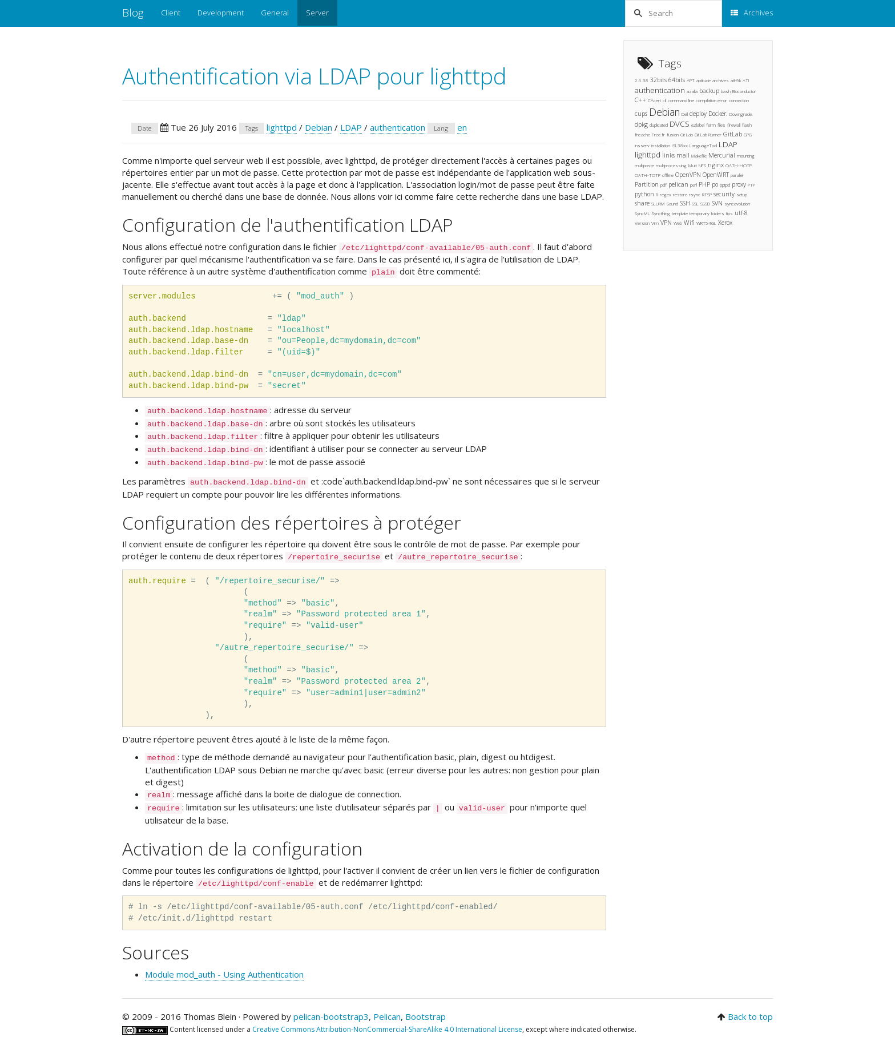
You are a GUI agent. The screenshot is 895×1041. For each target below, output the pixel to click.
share (642, 203)
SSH (685, 203)
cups (641, 114)
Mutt (692, 165)
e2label (697, 125)
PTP (751, 184)
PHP (704, 184)
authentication (397, 127)
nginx (716, 165)
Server (317, 12)
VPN (666, 223)
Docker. (718, 114)
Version (642, 223)
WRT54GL (706, 223)
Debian (318, 127)
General (275, 12)
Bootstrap (425, 1016)
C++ (640, 100)
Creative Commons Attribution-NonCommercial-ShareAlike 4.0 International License (387, 1029)
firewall (733, 125)
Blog (133, 12)
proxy (739, 184)
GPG (748, 134)
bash (726, 91)
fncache (642, 134)
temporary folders (707, 213)
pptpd (725, 184)
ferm (711, 125)
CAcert (654, 100)
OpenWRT (716, 175)
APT (691, 80)
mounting (746, 155)
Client (170, 12)
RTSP (707, 194)
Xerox (725, 223)
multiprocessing (671, 165)
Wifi (689, 223)
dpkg (641, 124)
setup (741, 194)
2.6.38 (641, 80)
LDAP (351, 127)
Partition (647, 184)
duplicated (659, 125)
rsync (694, 194)
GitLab (732, 134)
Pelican (387, 1016)
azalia (692, 91)
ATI (746, 80)
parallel (737, 175)
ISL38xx (680, 145)
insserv (642, 145)
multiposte (644, 165)
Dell (685, 114)
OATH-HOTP (738, 165)
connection (739, 100)
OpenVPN (688, 175)
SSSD (705, 203)
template (680, 213)
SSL (695, 203)
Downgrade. (741, 114)
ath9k (736, 80)
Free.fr (658, 134)
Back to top (750, 1016)
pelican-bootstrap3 (331, 1016)
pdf (663, 184)
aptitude (703, 80)
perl (693, 184)
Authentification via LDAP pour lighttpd (314, 75)
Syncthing (661, 213)
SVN (717, 203)
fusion (673, 134)
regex (665, 194)
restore (680, 194)
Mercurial (721, 155)
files (721, 125)
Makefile (699, 155)
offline (668, 175)
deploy (698, 114)
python (644, 194)
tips (729, 213)
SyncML (642, 213)
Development (220, 12)
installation (660, 145)
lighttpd (282, 127)
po (715, 184)
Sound (672, 203)
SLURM (658, 203)
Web (678, 223)
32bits (658, 80)
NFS (702, 165)
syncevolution (737, 203)
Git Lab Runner (708, 134)
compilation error (711, 100)
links (668, 155)
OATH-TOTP (647, 175)
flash (747, 125)
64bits (676, 80)
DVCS (680, 124)
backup (709, 91)
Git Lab (686, 134)
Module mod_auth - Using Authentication (224, 974)
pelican (678, 184)
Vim (655, 223)
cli (664, 100)
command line (681, 100)
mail (683, 155)
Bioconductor (744, 91)
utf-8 (741, 213)
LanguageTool (703, 145)
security (724, 194)
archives (720, 80)
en (462, 127)
